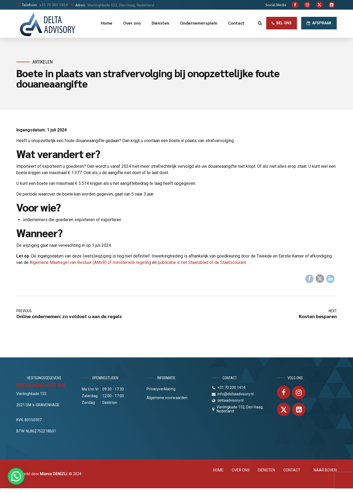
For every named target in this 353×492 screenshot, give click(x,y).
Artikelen (42, 62)
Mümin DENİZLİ (53, 474)
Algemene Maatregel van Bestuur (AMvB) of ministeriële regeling (90, 262)
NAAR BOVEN (325, 470)
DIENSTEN (266, 470)
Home (106, 23)
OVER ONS (241, 470)
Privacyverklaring (161, 389)
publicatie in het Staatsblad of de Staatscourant (202, 262)
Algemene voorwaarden (167, 398)
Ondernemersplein (198, 23)
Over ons (132, 23)
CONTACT (291, 470)
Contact (236, 23)
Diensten (160, 23)
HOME (218, 470)
